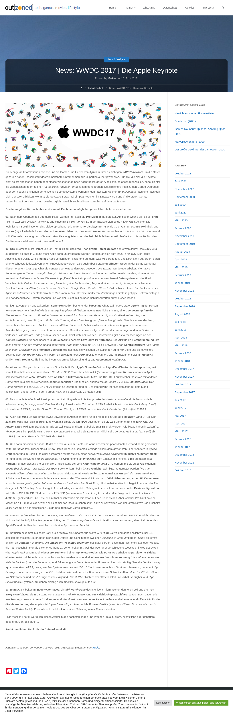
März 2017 (181, 431)
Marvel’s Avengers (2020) (190, 141)
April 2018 (181, 337)
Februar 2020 (183, 228)
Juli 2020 (180, 204)
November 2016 (184, 462)
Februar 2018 (183, 353)
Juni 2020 (180, 212)
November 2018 (184, 290)
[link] (222, 8)
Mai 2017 (180, 415)
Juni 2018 (180, 329)
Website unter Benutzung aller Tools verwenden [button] (201, 702)
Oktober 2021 (183, 173)
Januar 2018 (182, 360)
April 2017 (181, 423)
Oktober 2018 (183, 298)
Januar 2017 (182, 446)
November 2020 (184, 189)
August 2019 (182, 251)
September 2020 (185, 196)
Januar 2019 (182, 282)
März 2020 (181, 220)
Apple (95, 647)
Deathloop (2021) (185, 121)
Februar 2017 (183, 439)
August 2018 (182, 314)
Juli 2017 (180, 400)
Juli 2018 (180, 321)
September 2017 (185, 392)
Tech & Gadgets (116, 59)
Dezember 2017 (184, 368)
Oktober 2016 (183, 470)
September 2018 (185, 306)
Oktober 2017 (183, 384)
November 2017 (184, 376)
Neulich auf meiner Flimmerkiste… (195, 113)
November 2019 (184, 235)
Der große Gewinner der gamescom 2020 (200, 149)
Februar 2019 (183, 275)
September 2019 (185, 243)
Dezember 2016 (184, 454)
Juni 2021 (180, 181)
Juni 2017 (180, 407)
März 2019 (181, 267)
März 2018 (181, 345)
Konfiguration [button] (163, 702)
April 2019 (181, 259)
